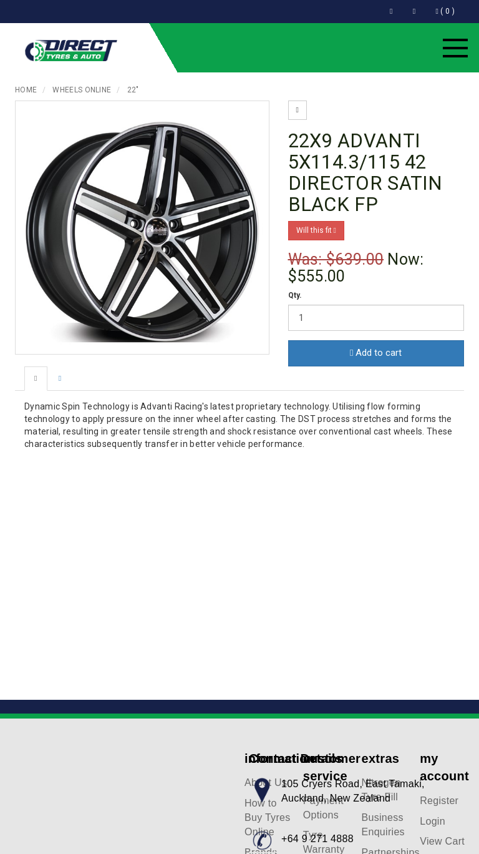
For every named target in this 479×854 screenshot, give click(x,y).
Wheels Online (81, 90)
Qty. (295, 295)
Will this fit (316, 230)
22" (133, 90)
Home (26, 90)
